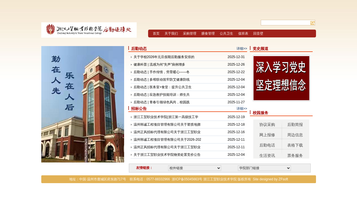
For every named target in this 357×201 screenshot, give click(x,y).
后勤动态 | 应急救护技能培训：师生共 (162, 95)
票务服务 (295, 155)
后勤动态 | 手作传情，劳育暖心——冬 (162, 72)
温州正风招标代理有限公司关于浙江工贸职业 (167, 132)
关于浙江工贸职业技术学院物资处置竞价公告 (167, 155)
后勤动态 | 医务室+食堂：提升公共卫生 (163, 87)
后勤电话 (267, 145)
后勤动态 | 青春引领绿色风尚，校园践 (162, 102)
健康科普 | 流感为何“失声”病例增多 (159, 64)
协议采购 (267, 124)
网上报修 (267, 135)
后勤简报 (295, 124)
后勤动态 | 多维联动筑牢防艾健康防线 (162, 80)
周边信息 (295, 135)
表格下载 (295, 145)
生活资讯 (267, 155)
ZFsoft (283, 179)
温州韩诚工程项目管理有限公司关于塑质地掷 (167, 124)
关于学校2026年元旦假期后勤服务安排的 (164, 57)
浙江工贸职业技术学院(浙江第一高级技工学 (166, 117)
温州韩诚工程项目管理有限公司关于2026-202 (167, 140)
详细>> (242, 49)
